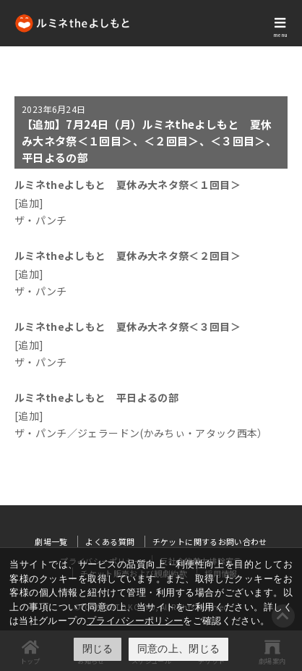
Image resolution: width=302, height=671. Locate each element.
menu (280, 34)
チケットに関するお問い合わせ (209, 541)
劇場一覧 (51, 541)
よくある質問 (109, 541)
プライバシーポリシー (135, 620)
